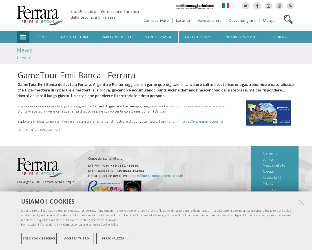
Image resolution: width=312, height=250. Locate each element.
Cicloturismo (197, 37)
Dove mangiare (242, 20)
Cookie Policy (109, 224)
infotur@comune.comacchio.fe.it (161, 175)
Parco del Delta (116, 37)
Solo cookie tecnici (39, 238)
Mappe (269, 20)
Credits (268, 171)
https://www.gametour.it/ (201, 121)
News (24, 50)
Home (22, 57)
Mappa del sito (274, 165)
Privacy (268, 183)
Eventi (41, 37)
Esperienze (279, 37)
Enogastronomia (239, 37)
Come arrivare (156, 20)
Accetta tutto (76, 238)
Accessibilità (272, 177)
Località (183, 20)
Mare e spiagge (158, 37)
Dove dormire (209, 20)
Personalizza (113, 238)
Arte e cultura (74, 37)
